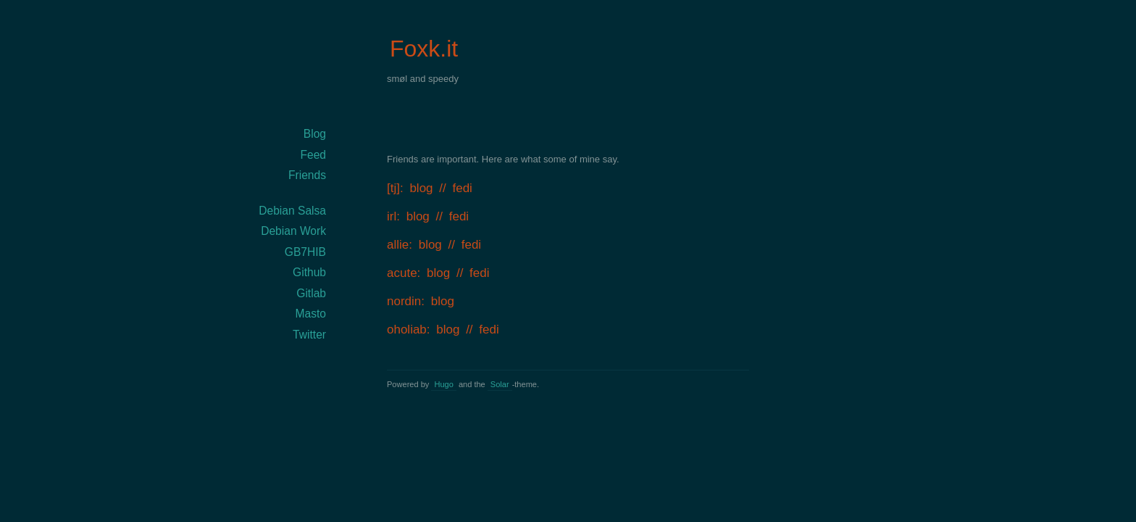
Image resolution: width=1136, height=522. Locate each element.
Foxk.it (424, 49)
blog (421, 188)
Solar (499, 384)
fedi (462, 188)
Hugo (443, 384)
